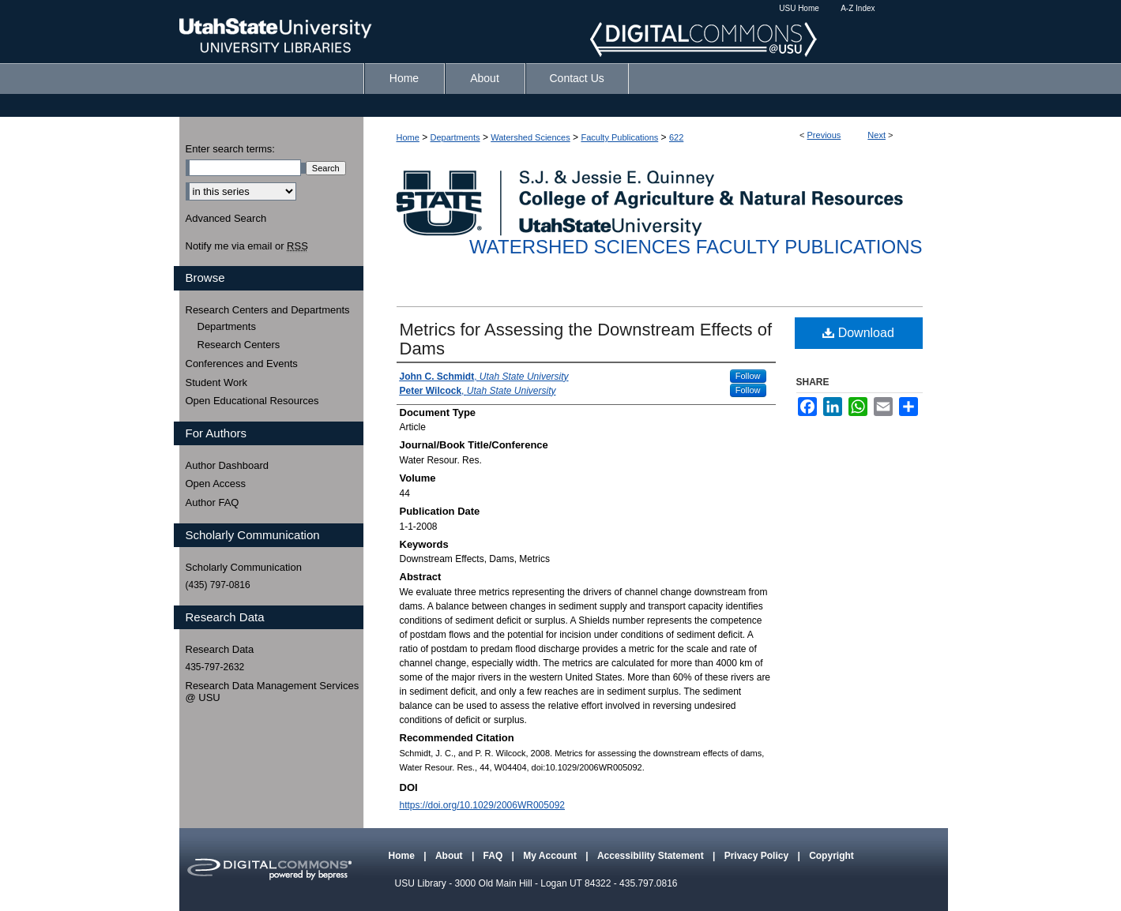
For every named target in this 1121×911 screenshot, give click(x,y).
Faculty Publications (619, 137)
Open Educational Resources (252, 401)
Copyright (831, 855)
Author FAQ (212, 502)
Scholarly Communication (244, 567)
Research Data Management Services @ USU (272, 692)
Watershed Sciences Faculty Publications (695, 246)
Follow (748, 376)
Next (876, 135)
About (450, 855)
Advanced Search (226, 218)
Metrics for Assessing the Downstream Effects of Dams (586, 339)
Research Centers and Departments (268, 310)
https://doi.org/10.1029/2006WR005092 (482, 805)
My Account (551, 855)
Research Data (220, 649)
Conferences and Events (242, 363)
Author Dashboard (227, 465)
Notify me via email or (247, 246)
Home (408, 137)
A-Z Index (858, 8)
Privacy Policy (758, 855)
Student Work (217, 382)
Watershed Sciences (530, 137)
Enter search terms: (230, 149)
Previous (824, 135)
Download (858, 332)
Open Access (216, 483)
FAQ (494, 855)
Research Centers (238, 345)
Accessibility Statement (651, 855)
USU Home (799, 8)
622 (676, 137)
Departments (455, 137)
